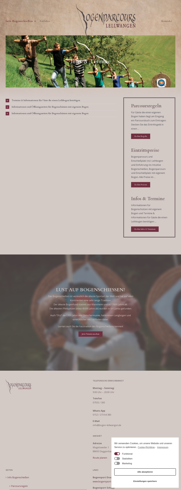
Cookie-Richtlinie (146, 447)
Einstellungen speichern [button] (145, 481)
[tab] (61, 100)
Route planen (100, 457)
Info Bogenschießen (18, 477)
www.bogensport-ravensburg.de (110, 481)
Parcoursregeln (19, 486)
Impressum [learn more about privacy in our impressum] (162, 447)
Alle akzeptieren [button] (145, 472)
